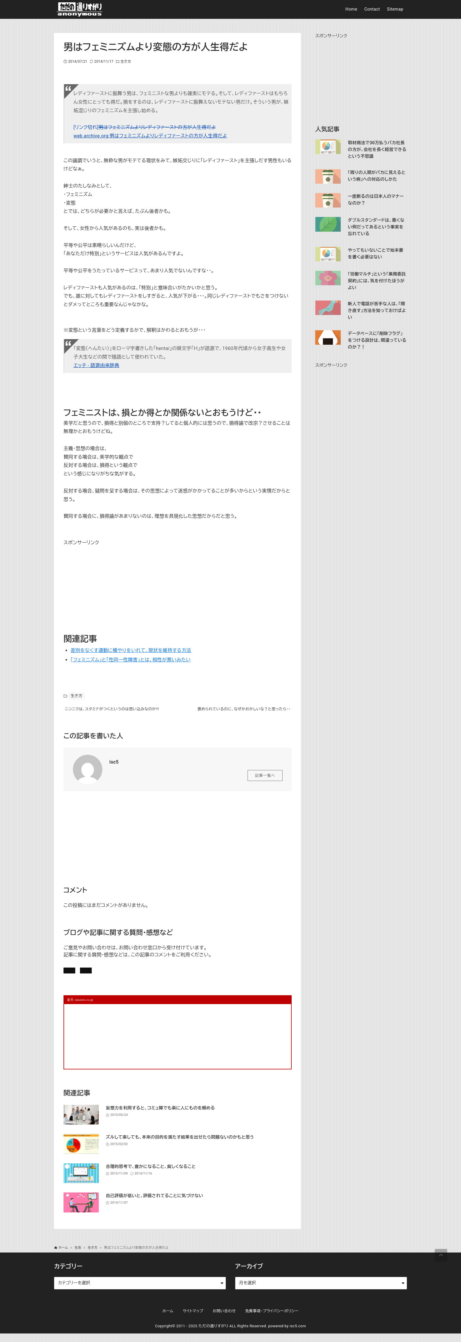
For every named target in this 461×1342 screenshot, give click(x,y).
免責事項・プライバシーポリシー (272, 1319)
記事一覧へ (265, 779)
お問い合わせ (145, 975)
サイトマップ (193, 1319)
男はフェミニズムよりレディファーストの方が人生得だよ (157, 127)
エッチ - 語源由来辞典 (96, 365)
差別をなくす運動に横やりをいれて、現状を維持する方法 (131, 650)
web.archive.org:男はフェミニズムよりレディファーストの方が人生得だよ (150, 136)
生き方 (126, 61)
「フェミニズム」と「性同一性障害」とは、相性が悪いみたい (131, 660)
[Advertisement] (108, 584)
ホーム (167, 1319)
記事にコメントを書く (91, 975)
